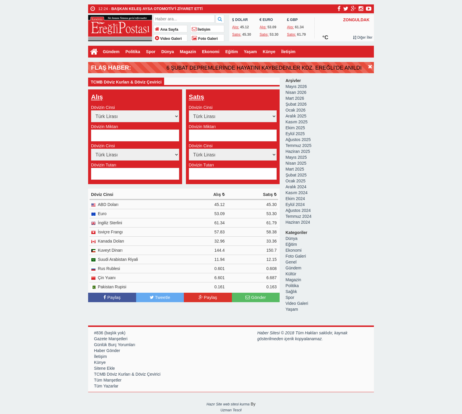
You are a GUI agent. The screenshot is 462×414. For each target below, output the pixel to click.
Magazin (188, 51)
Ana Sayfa (166, 29)
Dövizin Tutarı (103, 165)
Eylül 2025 (295, 134)
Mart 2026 (295, 98)
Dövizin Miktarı (104, 127)
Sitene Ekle (104, 368)
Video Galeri (168, 39)
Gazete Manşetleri (111, 339)
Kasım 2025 (297, 122)
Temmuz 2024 (298, 217)
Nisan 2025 (296, 163)
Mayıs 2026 (296, 87)
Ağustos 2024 (298, 211)
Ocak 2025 (296, 181)
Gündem (111, 51)
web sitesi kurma (236, 405)
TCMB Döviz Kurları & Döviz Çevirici (127, 374)
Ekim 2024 (295, 199)
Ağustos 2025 (298, 140)
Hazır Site (214, 405)
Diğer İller (362, 37)
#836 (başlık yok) (110, 333)
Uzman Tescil (231, 411)
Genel (291, 262)
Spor (151, 51)
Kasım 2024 (297, 193)
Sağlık (291, 292)
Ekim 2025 (295, 128)
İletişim (201, 29)
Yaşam (250, 51)
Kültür (291, 274)
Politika (133, 51)
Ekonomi (211, 51)
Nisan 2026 (296, 93)
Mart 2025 (295, 169)
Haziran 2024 (298, 222)
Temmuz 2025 (298, 146)
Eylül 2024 (295, 205)
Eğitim (231, 51)
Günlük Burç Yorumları (114, 345)
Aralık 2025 (296, 116)
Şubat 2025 (296, 175)
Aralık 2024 (296, 187)
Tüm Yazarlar (106, 386)
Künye (269, 51)
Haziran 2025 (298, 152)
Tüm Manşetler (107, 380)
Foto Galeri (205, 39)
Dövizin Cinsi (103, 108)
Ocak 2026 (296, 110)
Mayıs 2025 (296, 158)
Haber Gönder (107, 351)
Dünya (167, 51)
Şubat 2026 (296, 104)
